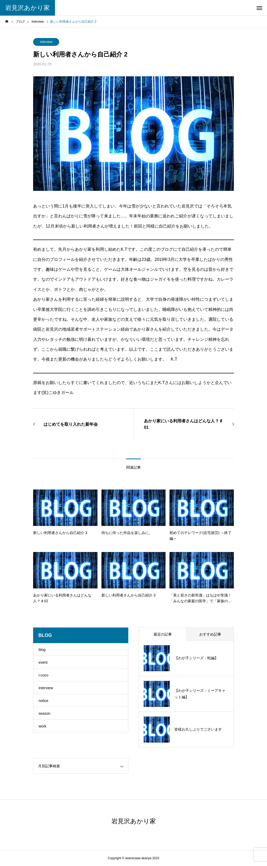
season (44, 713)
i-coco (43, 675)
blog (42, 650)
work (42, 726)
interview (46, 42)
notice (43, 701)
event (43, 662)
